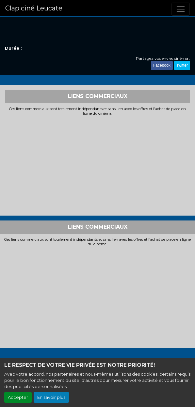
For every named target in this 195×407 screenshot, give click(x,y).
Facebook (162, 65)
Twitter (182, 65)
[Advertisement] (97, 165)
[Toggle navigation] (180, 9)
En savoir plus (51, 397)
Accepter (18, 397)
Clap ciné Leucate (33, 8)
